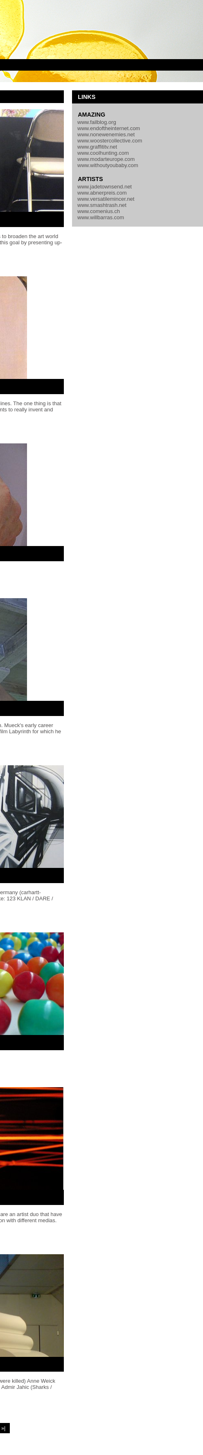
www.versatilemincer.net (105, 199)
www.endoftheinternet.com (108, 128)
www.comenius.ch (98, 211)
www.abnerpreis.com (102, 193)
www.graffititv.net (97, 147)
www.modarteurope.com (106, 159)
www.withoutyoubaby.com (107, 165)
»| (3, 1428)
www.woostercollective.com (109, 141)
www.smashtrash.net (101, 205)
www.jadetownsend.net (104, 187)
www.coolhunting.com (103, 153)
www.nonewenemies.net (106, 134)
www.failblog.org (96, 122)
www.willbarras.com (100, 217)
